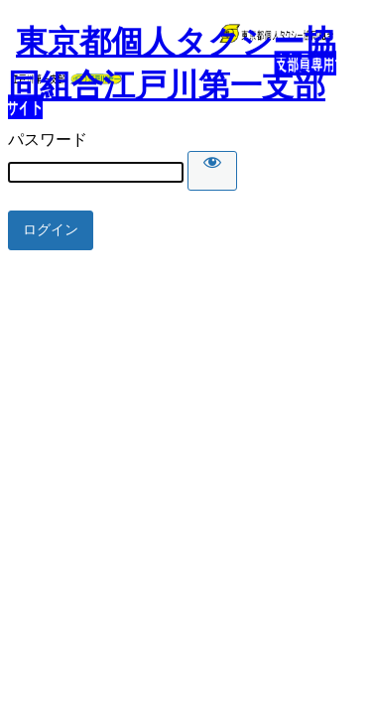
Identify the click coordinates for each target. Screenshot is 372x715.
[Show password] (212, 171)
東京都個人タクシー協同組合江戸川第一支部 (172, 63)
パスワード (47, 139)
